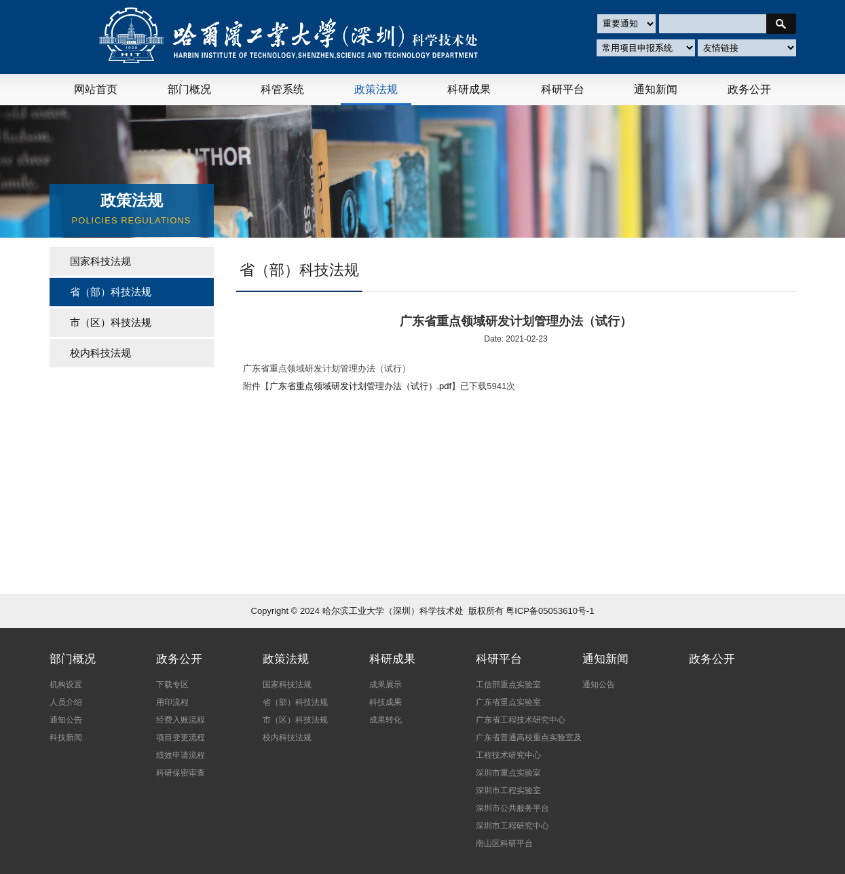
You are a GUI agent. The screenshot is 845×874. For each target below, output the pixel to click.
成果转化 (385, 720)
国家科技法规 (100, 261)
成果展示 (385, 684)
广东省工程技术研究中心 (520, 720)
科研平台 (562, 89)
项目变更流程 (180, 737)
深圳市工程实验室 (508, 790)
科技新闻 (66, 737)
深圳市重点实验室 (508, 773)
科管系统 (282, 89)
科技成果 (385, 702)
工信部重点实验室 (508, 684)
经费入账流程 (180, 720)
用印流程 (172, 702)
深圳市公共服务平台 (512, 808)
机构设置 (66, 684)
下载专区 (172, 684)
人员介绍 (66, 702)
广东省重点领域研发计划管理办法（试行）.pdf (360, 386)
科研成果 (469, 89)
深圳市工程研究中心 (512, 826)
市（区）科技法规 (110, 322)
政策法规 (376, 89)
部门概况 (189, 89)
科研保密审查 (180, 773)
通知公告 (66, 720)
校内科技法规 (100, 353)
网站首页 (95, 89)
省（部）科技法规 (295, 702)
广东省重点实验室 (508, 702)
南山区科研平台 (504, 843)
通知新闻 (655, 89)
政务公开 (749, 89)
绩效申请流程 (180, 755)
